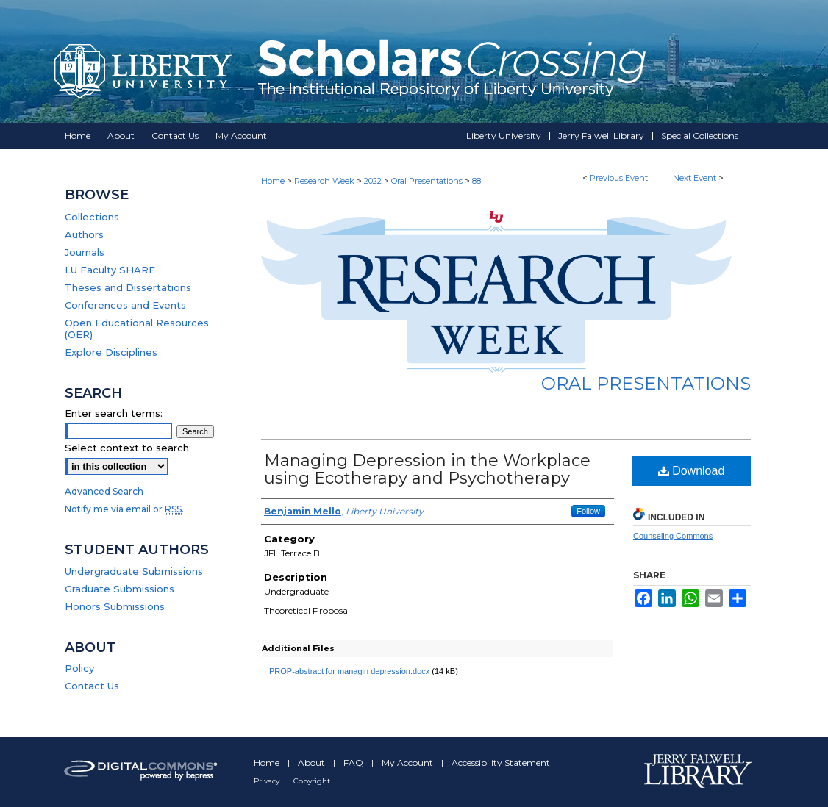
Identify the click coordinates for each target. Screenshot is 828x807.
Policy (79, 668)
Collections (92, 217)
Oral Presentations (428, 181)
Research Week (325, 181)
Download (691, 471)
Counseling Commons (673, 535)
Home (273, 181)
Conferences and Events (125, 305)
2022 (374, 181)
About (312, 762)
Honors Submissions (115, 606)
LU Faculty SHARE (110, 270)
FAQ (354, 762)
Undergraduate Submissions (134, 571)
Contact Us (92, 686)
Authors (84, 234)
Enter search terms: (114, 413)
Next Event (694, 178)
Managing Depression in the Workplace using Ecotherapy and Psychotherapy (427, 469)
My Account (408, 762)
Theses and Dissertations (128, 287)
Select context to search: (128, 447)
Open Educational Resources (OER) (137, 328)
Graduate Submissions (119, 589)
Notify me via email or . (124, 508)
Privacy (268, 781)
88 (476, 181)
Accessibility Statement (501, 762)
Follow (588, 510)
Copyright (311, 781)
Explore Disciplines (111, 352)
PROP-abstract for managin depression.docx (349, 671)
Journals (84, 252)
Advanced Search (104, 491)
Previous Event (619, 178)
